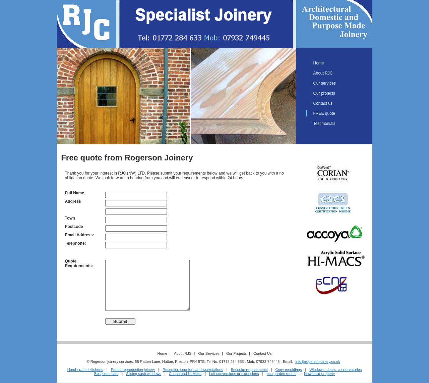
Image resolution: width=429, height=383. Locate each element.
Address (73, 201)
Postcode (74, 226)
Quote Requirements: (79, 263)
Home (318, 63)
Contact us (322, 103)
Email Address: (79, 235)
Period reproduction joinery (133, 370)
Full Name (74, 193)
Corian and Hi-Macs (185, 374)
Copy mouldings (288, 370)
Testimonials (324, 123)
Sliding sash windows (143, 374)
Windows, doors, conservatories (335, 370)
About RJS (183, 353)
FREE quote (324, 113)
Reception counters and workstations (193, 370)
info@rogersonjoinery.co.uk (317, 362)
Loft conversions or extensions (234, 374)
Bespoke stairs (106, 374)
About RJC (323, 73)
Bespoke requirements (249, 370)
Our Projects (236, 353)
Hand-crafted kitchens (85, 370)
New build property (319, 374)
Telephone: (75, 243)
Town (70, 218)
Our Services (209, 353)
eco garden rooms (282, 374)
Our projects (324, 93)
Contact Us (262, 353)
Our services (324, 83)
